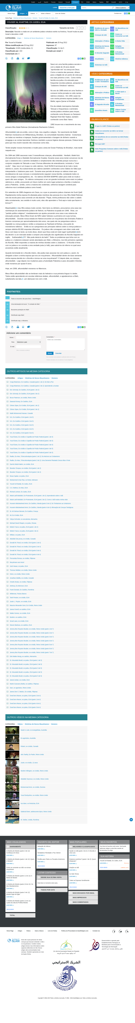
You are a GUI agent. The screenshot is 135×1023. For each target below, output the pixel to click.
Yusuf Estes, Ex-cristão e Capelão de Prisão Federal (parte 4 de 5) (30, 448)
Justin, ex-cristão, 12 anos (29, 762)
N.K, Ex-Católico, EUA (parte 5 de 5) (20, 433)
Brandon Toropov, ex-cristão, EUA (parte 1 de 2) (24, 468)
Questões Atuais (101, 110)
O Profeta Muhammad (119, 53)
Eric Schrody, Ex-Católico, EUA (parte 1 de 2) (23, 390)
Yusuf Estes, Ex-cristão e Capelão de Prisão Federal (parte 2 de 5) (30, 441)
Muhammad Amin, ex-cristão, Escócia (33, 787)
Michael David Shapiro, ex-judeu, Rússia (21, 523)
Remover (126, 863)
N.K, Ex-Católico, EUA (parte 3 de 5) (20, 425)
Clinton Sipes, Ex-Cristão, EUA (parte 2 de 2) (23, 409)
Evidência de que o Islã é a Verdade (102, 29)
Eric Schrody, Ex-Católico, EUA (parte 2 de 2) (23, 393)
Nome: (12, 337)
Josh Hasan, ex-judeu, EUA (17, 566)
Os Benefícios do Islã (121, 29)
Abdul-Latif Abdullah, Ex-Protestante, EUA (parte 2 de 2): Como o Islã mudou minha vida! (37, 499)
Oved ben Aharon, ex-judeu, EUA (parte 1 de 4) (24, 699)
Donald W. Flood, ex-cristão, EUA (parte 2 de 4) (24, 546)
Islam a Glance (45, 13)
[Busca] (113, 7)
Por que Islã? (100, 144)
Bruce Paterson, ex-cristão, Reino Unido (21, 397)
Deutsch (60, 2)
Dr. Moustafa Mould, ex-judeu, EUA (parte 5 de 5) (24, 676)
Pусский (68, 2)
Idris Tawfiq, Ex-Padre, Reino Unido (32, 754)
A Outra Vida (120, 41)
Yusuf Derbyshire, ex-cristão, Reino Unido (34, 795)
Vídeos (32, 13)
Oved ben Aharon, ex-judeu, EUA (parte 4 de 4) (24, 703)
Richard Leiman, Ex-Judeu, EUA (19, 492)
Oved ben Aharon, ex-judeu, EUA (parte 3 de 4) (24, 707)
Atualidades (99, 59)
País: (13, 342)
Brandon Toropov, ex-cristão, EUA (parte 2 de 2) (24, 472)
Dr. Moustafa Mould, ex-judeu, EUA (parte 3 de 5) (24, 668)
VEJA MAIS (10, 909)
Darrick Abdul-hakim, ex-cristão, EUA (20, 464)
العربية (39, 2)
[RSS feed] (126, 931)
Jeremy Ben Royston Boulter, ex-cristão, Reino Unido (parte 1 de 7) (30, 629)
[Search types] (122, 7)
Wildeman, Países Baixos (17, 594)
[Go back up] (131, 819)
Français (53, 2)
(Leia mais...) (10, 855)
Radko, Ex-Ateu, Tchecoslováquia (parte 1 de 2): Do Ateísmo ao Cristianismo (33, 456)
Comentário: (50, 337)
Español (46, 2)
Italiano (94, 2)
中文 (82, 2)
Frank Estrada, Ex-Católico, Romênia (20, 590)
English (33, 2)
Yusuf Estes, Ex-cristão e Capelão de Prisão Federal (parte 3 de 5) (30, 445)
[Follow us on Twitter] (120, 931)
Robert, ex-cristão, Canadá (29, 746)
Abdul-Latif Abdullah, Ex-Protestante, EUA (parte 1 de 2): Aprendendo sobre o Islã (35, 495)
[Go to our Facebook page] (114, 931)
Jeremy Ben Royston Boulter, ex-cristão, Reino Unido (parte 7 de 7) (30, 652)
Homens (35, 18)
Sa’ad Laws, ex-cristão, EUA (17, 621)
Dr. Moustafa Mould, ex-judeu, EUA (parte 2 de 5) (24, 664)
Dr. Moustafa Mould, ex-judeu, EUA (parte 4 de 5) (24, 672)
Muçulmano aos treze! (15, 562)
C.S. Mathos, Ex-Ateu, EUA (17, 488)
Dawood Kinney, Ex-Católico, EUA (19, 401)
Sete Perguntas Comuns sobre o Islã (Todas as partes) (111, 150)
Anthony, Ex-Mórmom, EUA (17, 586)
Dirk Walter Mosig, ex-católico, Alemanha (22, 656)
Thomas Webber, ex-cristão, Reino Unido (22, 570)
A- (77, 28)
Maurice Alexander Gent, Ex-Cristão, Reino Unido (24, 605)
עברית (126, 2)
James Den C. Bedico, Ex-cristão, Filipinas (22, 691)
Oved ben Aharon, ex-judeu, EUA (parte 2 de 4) (24, 695)
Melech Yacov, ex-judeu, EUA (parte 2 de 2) (22, 531)
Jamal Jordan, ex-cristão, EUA (18, 680)
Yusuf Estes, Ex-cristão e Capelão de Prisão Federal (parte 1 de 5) (30, 437)
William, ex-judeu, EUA (16, 535)
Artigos (22, 13)
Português (75, 2)
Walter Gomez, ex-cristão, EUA (18, 613)
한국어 (120, 2)
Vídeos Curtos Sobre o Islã (120, 110)
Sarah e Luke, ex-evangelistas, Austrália (34, 730)
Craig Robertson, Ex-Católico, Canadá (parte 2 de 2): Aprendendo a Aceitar (33, 386)
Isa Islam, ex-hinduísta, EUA (30, 803)
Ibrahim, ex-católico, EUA (16, 617)
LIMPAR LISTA (125, 867)
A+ (84, 28)
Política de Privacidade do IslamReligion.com (74, 931)
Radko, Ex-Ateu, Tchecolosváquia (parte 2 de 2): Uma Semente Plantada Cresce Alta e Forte (38, 460)
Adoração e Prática (102, 41)
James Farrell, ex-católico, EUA (18, 609)
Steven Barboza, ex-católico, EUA (19, 625)
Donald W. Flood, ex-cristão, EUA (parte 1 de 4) (24, 542)
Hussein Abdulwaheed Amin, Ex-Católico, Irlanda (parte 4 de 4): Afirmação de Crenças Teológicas (40, 507)
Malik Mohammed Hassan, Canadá (20, 413)
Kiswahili (113, 2)
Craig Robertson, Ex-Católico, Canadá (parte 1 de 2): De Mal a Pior (30, 382)
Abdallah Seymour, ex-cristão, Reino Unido (35, 779)
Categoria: (10, 38)
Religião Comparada (119, 47)
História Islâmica (121, 59)
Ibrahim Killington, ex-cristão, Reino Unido (34, 771)
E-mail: (12, 346)
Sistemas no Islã (101, 65)
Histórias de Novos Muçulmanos (22, 18)
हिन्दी (107, 2)
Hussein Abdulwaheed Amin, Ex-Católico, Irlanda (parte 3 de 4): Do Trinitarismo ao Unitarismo (39, 503)
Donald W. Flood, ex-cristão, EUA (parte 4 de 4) (24, 554)
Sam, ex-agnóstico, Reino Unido (19, 688)
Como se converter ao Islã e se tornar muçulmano (109, 132)
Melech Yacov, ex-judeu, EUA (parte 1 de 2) (22, 527)
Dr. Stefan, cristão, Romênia (30, 820)
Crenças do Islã (101, 35)
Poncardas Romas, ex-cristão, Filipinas (21, 558)
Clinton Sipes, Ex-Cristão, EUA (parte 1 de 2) (23, 405)
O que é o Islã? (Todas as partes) (107, 126)
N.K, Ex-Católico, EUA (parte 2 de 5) (20, 421)
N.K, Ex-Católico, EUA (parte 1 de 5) (20, 417)
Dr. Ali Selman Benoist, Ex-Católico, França (22, 511)
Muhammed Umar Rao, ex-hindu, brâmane (22, 480)
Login (55, 7)
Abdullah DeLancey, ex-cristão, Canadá (21, 539)
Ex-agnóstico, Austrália (28, 738)
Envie (50, 353)
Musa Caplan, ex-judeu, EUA (18, 476)
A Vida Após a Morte (120, 92)
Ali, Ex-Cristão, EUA (15, 515)
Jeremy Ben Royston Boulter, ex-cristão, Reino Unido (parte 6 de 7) (30, 648)
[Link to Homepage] (13, 7)
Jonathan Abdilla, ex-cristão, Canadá (20, 578)
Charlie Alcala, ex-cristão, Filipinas (19, 582)
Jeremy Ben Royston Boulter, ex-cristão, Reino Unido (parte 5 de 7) (30, 644)
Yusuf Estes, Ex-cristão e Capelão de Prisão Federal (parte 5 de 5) (30, 452)
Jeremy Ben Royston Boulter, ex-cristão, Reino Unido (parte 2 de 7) (30, 633)
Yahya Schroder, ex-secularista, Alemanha (22, 519)
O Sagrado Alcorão (102, 104)
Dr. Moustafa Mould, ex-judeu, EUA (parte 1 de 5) (24, 660)
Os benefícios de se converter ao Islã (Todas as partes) (111, 138)
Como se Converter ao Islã (121, 35)
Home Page (11, 13)
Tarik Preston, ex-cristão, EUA (18, 597)
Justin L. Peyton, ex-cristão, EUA (19, 601)
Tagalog (101, 2)
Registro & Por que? (67, 7)
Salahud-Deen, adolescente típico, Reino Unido (36, 811)
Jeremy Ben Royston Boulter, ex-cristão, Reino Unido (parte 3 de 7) (30, 637)
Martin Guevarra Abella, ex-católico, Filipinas (23, 684)
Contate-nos (118, 13)
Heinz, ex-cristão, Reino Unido (18, 574)
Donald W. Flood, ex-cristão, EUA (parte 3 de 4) (24, 550)
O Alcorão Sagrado (102, 53)
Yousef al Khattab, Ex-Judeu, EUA (19, 484)
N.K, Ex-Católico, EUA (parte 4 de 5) (20, 429)
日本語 (88, 2)
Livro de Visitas (60, 13)
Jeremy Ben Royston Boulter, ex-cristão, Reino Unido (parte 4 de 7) (30, 641)
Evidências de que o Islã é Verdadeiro (102, 80)
